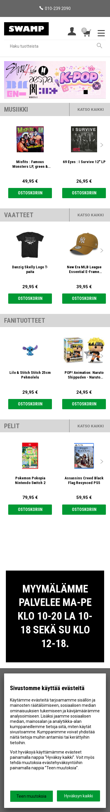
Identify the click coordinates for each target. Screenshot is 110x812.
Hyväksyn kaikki (78, 796)
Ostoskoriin (30, 193)
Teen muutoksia (31, 796)
